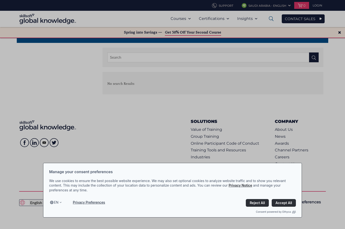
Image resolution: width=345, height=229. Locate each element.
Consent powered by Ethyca (276, 211)
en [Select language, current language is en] (56, 202)
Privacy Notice (240, 185)
